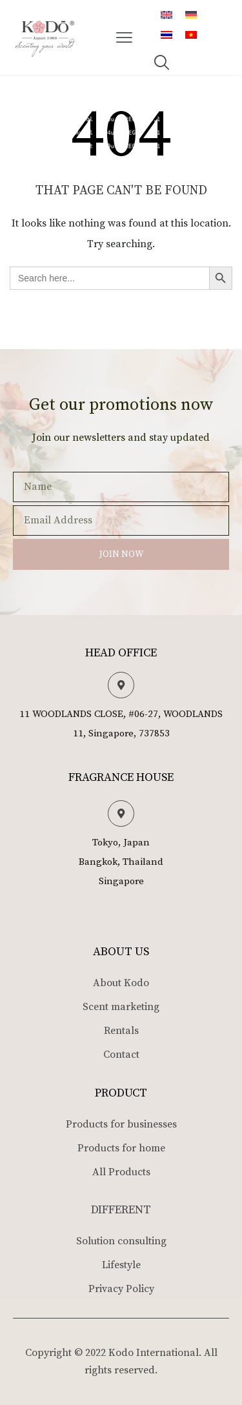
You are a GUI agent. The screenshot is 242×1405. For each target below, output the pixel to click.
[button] (124, 37)
